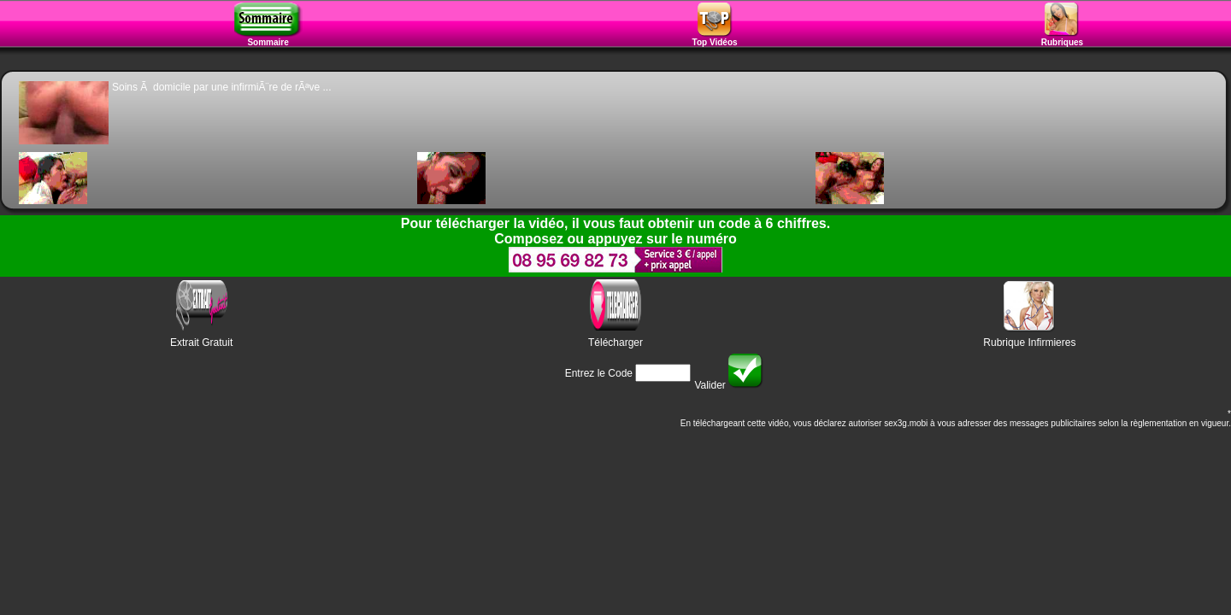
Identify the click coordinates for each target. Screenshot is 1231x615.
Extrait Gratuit (201, 342)
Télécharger (615, 342)
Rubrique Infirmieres (1029, 342)
